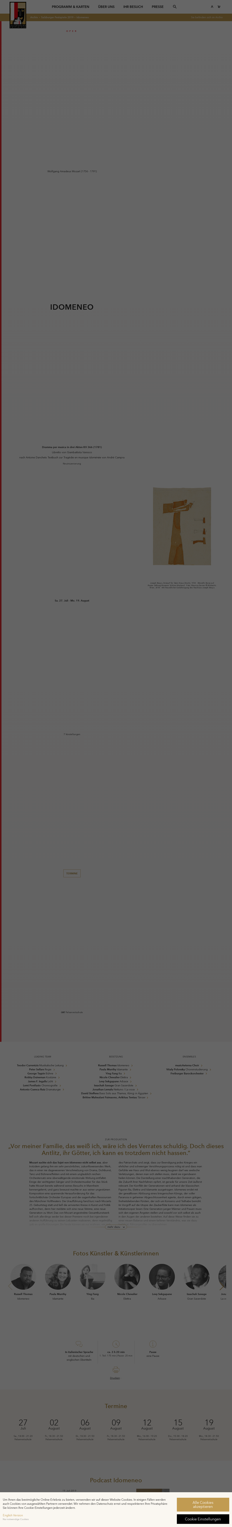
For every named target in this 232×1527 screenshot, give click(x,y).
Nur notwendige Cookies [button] (16, 1519)
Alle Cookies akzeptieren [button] (203, 1504)
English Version (13, 1515)
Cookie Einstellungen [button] (203, 1519)
